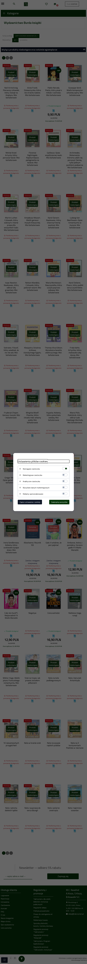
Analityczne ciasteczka (31, 481)
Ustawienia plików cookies (33, 461)
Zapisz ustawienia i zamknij (30, 502)
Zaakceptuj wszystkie (59, 502)
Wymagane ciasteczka (31, 468)
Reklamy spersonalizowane (33, 493)
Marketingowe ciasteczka (32, 475)
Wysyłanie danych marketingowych (36, 487)
